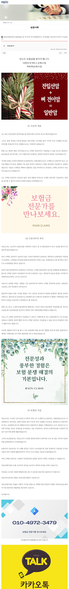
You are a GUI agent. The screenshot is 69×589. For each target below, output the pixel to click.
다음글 (4, 53)
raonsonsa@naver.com (36, 578)
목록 (65, 53)
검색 (60, 53)
